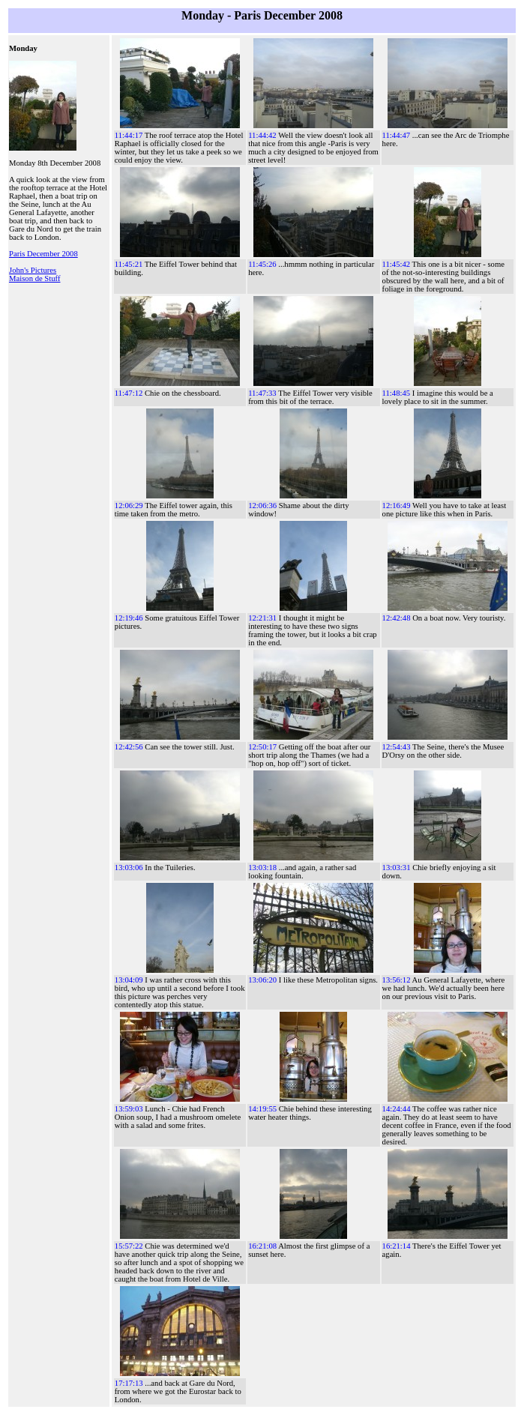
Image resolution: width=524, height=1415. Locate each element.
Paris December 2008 (43, 254)
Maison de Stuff (34, 278)
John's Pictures (32, 270)
